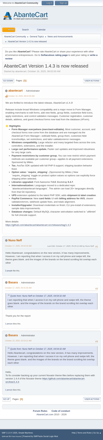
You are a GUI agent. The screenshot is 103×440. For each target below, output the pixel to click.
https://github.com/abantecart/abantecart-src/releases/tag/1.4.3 (38, 225)
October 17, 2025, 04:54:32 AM (18, 246)
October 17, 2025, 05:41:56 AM (18, 288)
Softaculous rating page (54, 55)
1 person (9, 324)
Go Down (8, 81)
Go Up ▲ (97, 433)
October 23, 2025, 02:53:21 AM (18, 341)
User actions (92, 81)
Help (74, 433)
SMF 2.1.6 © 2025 (9, 433)
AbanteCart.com (44, 414)
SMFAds (5, 436)
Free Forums (16, 436)
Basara (13, 282)
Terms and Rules (84, 433)
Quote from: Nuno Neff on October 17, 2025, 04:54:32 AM (38, 296)
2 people (8, 271)
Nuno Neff (15, 240)
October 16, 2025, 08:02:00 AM (21, 96)
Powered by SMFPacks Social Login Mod (40, 436)
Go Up (6, 399)
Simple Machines (25, 433)
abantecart (15, 90)
